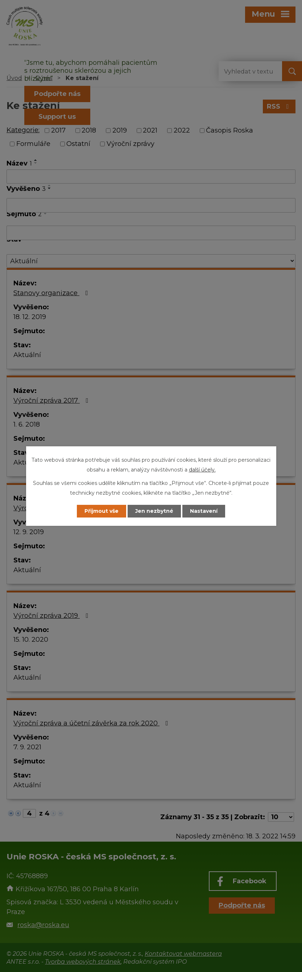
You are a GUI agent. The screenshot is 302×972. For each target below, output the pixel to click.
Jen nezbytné (154, 511)
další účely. (202, 469)
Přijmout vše (101, 511)
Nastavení (204, 511)
